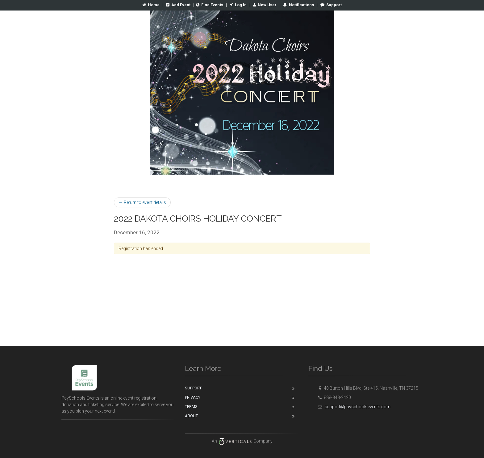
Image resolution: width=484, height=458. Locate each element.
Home (151, 4)
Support (331, 4)
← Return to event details (142, 202)
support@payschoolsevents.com (353, 406)
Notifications (301, 4)
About (191, 415)
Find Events (209, 4)
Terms (191, 406)
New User (265, 4)
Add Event (178, 4)
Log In (238, 4)
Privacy (192, 397)
